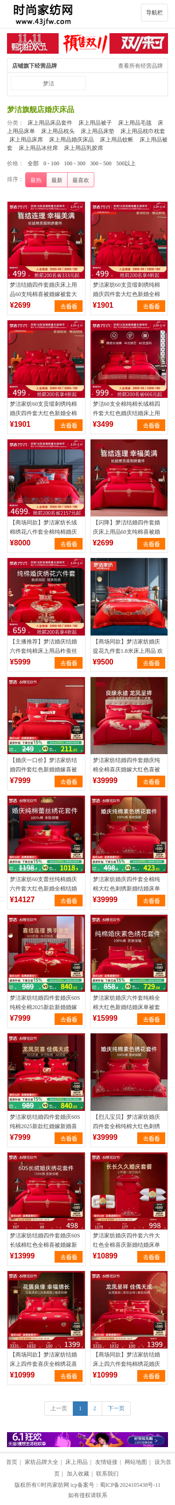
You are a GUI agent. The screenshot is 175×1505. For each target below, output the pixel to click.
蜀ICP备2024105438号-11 (130, 1485)
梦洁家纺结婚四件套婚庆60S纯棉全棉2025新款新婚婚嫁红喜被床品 (45, 1007)
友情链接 (106, 1462)
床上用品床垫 (97, 131)
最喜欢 (80, 180)
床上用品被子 (95, 123)
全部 (33, 163)
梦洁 (48, 83)
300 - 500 (101, 163)
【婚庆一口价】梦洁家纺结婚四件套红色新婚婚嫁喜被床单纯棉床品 (43, 769)
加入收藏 (78, 1473)
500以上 (126, 163)
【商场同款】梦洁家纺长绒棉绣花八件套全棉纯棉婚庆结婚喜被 (43, 531)
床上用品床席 (26, 139)
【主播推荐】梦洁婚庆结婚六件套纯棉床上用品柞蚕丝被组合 (43, 651)
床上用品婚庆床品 (71, 139)
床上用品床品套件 (50, 123)
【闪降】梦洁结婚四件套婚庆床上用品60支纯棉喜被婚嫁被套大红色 (126, 531)
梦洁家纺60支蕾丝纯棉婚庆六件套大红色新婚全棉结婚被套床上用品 (43, 888)
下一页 (116, 1408)
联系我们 (107, 1473)
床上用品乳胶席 (83, 148)
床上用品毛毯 (135, 123)
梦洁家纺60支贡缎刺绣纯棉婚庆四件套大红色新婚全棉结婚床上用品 (126, 294)
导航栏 (154, 12)
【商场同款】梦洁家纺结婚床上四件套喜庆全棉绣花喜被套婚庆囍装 (43, 1364)
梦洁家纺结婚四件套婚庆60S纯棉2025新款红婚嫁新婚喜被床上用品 (45, 1126)
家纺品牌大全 (41, 1462)
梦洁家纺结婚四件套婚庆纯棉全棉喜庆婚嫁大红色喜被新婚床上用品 (126, 769)
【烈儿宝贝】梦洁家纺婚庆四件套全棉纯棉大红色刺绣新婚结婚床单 (126, 1126)
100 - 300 (74, 163)
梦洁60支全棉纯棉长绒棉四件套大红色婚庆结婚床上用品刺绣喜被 (126, 413)
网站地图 (136, 1462)
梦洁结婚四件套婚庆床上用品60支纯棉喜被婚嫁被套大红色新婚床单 (43, 294)
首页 (11, 1462)
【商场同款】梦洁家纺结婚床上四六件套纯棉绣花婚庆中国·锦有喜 (126, 1364)
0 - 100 (51, 163)
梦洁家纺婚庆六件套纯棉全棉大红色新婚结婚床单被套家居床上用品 (126, 1007)
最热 (36, 180)
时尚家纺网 (55, 1485)
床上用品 (76, 1462)
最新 (57, 180)
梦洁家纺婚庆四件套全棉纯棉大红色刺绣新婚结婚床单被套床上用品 (126, 888)
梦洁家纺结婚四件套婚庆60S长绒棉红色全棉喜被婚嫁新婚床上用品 (45, 1245)
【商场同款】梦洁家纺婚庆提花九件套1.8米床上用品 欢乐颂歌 (128, 651)
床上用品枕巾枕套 (142, 131)
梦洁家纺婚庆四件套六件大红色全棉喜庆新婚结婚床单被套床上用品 (126, 1245)
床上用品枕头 (58, 131)
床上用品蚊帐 (116, 139)
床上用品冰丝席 (38, 148)
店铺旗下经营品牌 (34, 66)
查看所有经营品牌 (140, 66)
